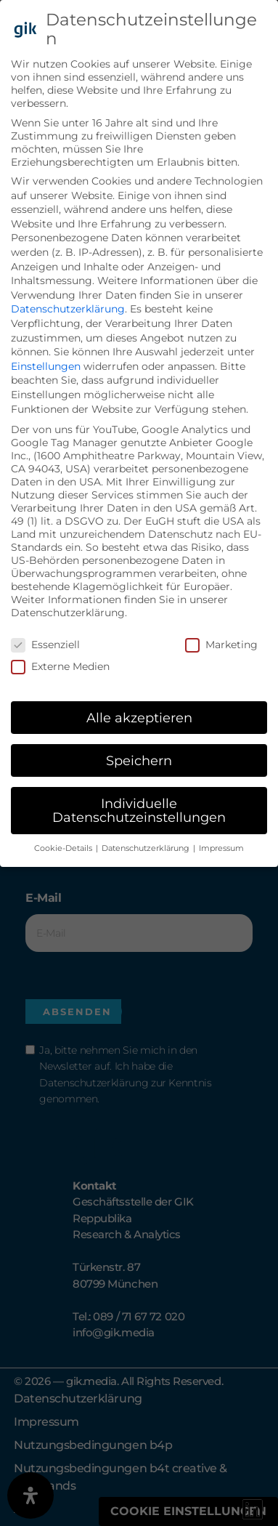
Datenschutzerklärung (68, 308)
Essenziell (45, 644)
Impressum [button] (221, 848)
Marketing (221, 644)
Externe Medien (60, 666)
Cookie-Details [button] (64, 848)
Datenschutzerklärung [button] (147, 848)
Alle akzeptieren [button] (139, 717)
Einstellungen (46, 366)
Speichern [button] (139, 760)
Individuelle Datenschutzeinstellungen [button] (139, 810)
